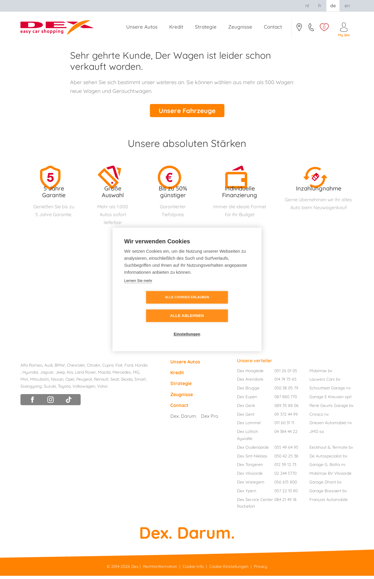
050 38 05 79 (286, 391)
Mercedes (121, 375)
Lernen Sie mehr (138, 290)
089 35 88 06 (286, 408)
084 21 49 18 (285, 502)
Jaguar (46, 375)
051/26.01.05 (311, 29)
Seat (114, 382)
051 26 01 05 (285, 373)
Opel (69, 382)
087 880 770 (285, 400)
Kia (70, 375)
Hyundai (30, 375)
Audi (48, 368)
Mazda (104, 375)
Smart (140, 382)
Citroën (93, 368)
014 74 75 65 (285, 382)
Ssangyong (31, 389)
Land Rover (85, 375)
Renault (101, 382)
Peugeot (84, 382)
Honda (141, 368)
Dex (134, 569)
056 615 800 (285, 485)
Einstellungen (187, 325)
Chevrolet (76, 368)
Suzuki (50, 389)
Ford (128, 368)
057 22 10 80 (286, 494)
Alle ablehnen (221, 307)
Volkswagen (83, 389)
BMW (60, 368)
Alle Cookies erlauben (153, 306)
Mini (24, 382)
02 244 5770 (285, 476)
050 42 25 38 (286, 459)
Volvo (102, 389)
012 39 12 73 (285, 467)
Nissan (57, 382)
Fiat (118, 368)
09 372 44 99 (286, 417)
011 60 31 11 (284, 426)
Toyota (64, 389)
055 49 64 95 (286, 450)
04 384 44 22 (285, 434)
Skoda (126, 382)
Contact (299, 29)
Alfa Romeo (31, 368)
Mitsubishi (39, 382)
